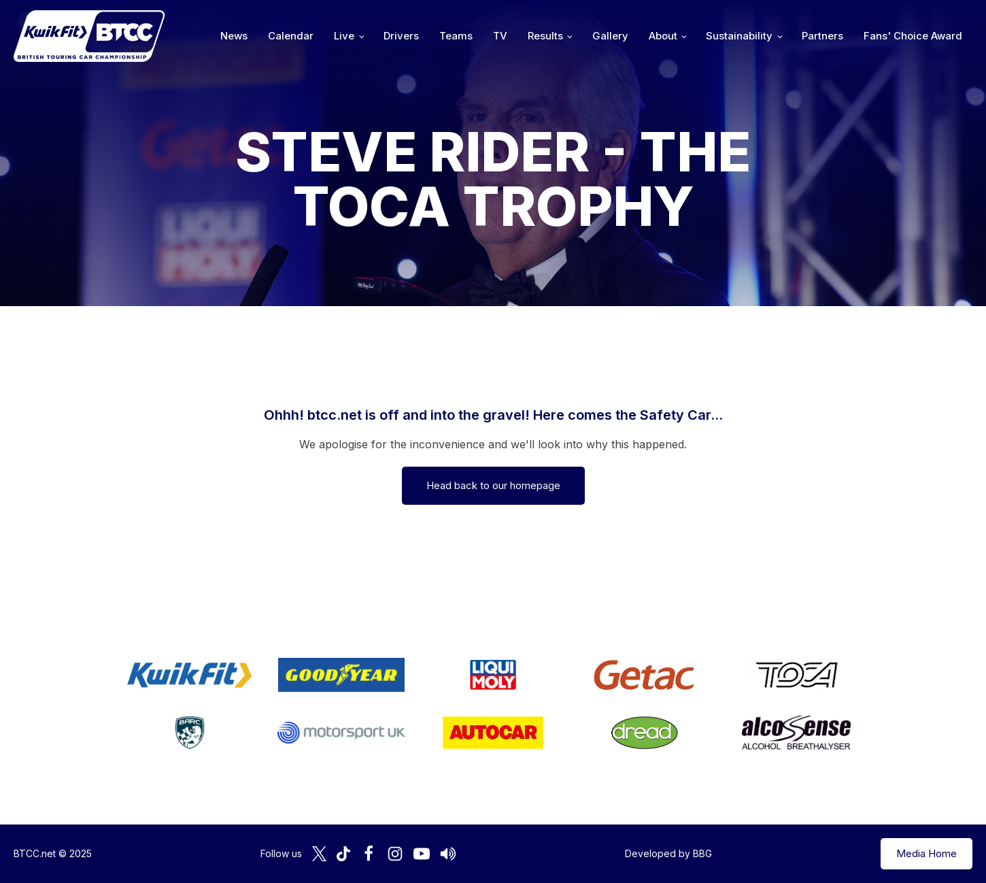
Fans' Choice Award (913, 35)
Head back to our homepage (493, 485)
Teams (456, 35)
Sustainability (739, 35)
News (234, 35)
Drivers (401, 35)
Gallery (610, 35)
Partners (822, 35)
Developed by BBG (668, 853)
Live (344, 35)
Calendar (290, 35)
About (663, 35)
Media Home (926, 853)
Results (545, 35)
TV (500, 35)
